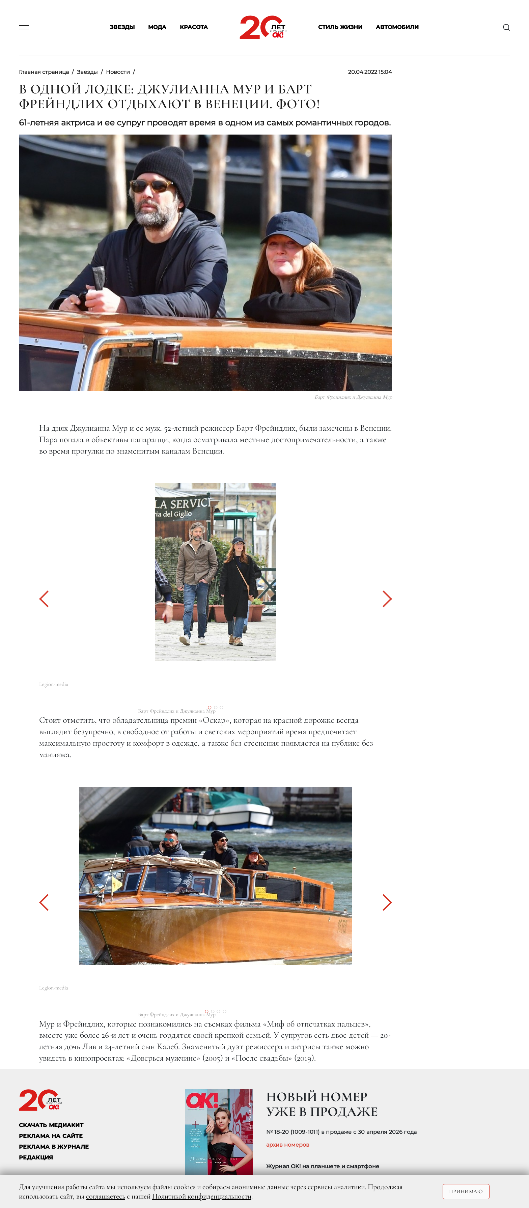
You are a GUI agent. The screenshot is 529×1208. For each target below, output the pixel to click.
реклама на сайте (51, 1136)
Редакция (36, 1157)
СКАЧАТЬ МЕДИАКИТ (51, 1125)
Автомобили (397, 27)
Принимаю (466, 1191)
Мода (157, 27)
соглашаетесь (105, 1196)
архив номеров (287, 1145)
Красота (194, 27)
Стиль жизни (340, 27)
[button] (47, 599)
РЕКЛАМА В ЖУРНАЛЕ (54, 1147)
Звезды (122, 27)
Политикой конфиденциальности (201, 1196)
